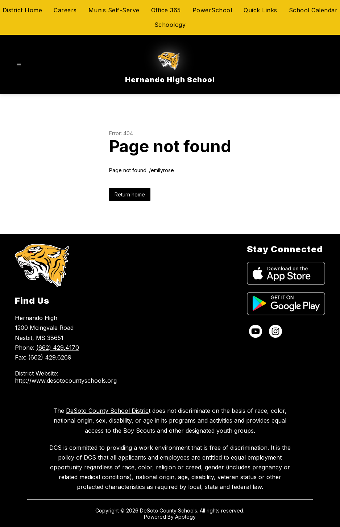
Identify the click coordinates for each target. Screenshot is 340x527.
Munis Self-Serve (114, 10)
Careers (65, 10)
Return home (130, 194)
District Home (22, 10)
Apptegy (185, 517)
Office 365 (166, 10)
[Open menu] (18, 65)
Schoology (170, 24)
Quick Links (260, 10)
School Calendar (313, 10)
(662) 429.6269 (49, 357)
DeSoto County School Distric (107, 410)
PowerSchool (212, 10)
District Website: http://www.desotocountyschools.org (66, 377)
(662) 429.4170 (57, 347)
